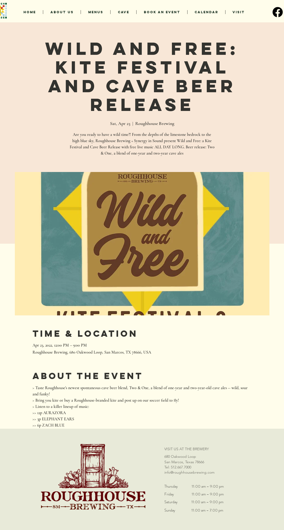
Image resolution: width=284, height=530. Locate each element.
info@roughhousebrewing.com (189, 472)
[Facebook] (278, 12)
